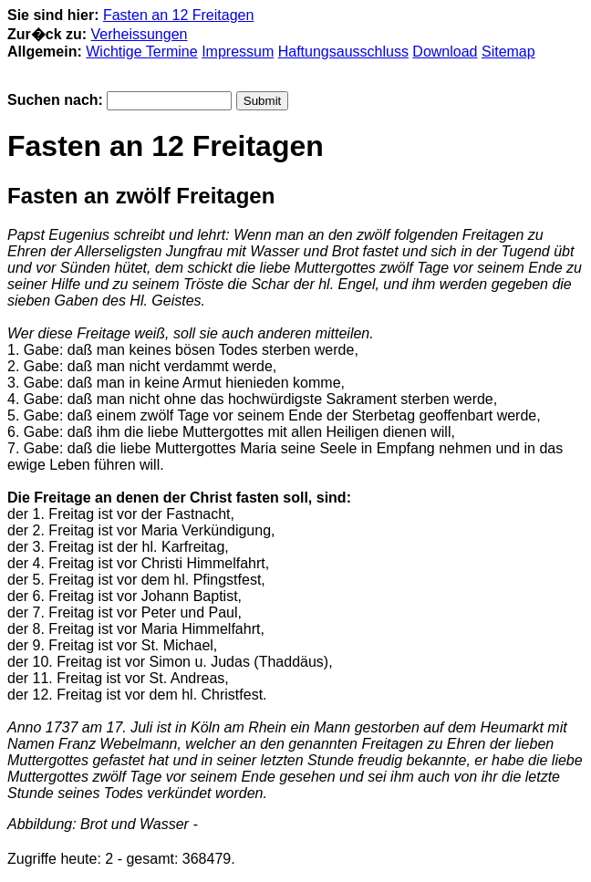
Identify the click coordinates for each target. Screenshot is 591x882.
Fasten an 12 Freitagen (178, 15)
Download (444, 51)
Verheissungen (139, 34)
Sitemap (508, 51)
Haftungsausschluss (343, 51)
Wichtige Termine (141, 51)
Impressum (238, 51)
